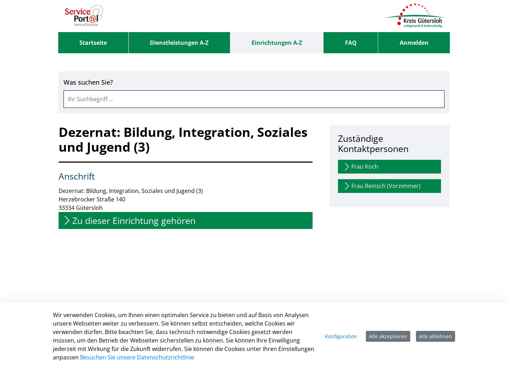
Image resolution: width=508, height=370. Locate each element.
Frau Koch (360, 166)
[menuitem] (93, 42)
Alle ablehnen (435, 336)
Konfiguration (341, 336)
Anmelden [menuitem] (414, 43)
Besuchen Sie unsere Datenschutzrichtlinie (137, 357)
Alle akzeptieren (388, 336)
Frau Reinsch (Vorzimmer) (382, 186)
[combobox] (254, 99)
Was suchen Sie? (88, 82)
